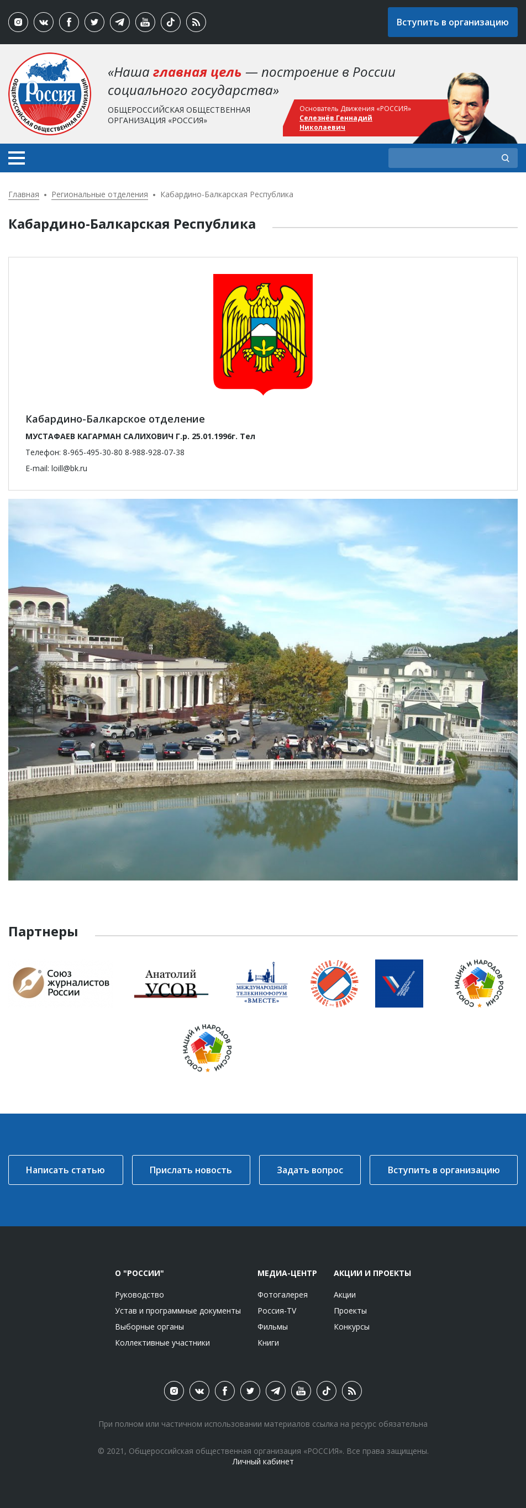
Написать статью (65, 1170)
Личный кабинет (263, 1461)
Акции (345, 1294)
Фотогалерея (282, 1294)
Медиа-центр (287, 1273)
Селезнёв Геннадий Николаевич (335, 122)
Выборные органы (149, 1326)
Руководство (139, 1294)
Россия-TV (276, 1310)
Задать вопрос (310, 1170)
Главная (23, 194)
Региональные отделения (99, 194)
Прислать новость (191, 1170)
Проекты (350, 1310)
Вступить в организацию (453, 22)
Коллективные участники (162, 1342)
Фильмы (272, 1326)
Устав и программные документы (178, 1310)
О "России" (139, 1273)
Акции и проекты (372, 1273)
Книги (268, 1342)
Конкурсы (352, 1326)
